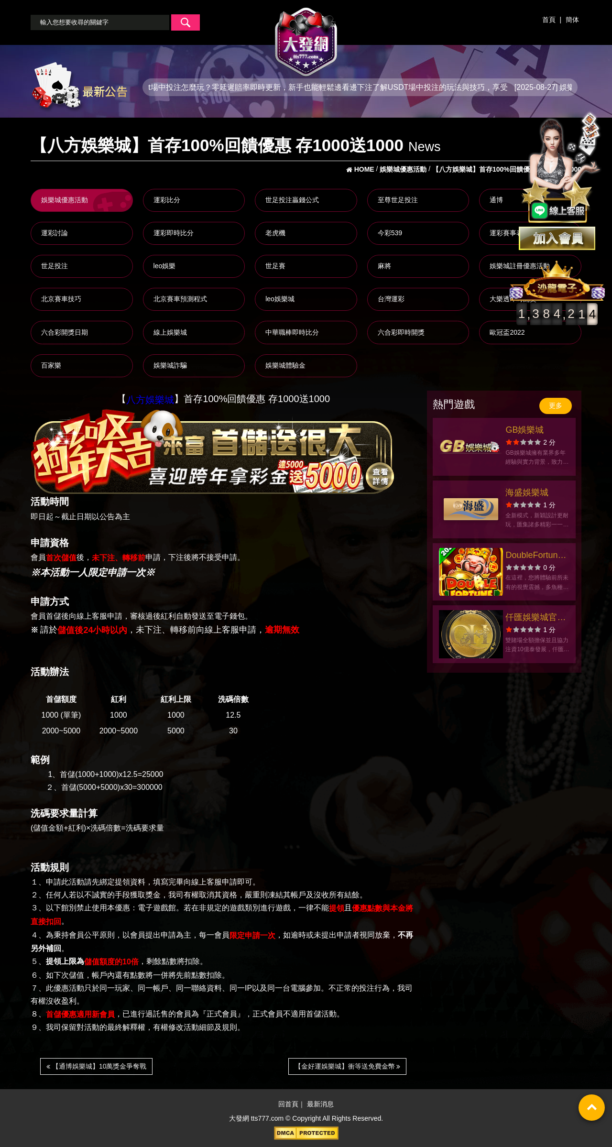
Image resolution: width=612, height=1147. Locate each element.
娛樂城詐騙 (170, 365)
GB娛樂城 (524, 430)
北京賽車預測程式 (180, 299)
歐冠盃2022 (507, 332)
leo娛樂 (164, 266)
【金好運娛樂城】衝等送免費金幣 (348, 1066)
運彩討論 (54, 233)
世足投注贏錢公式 (292, 200)
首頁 (549, 19)
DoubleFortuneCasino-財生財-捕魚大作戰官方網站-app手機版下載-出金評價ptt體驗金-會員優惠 (537, 556)
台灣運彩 (391, 299)
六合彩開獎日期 (64, 332)
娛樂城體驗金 (285, 365)
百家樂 (51, 365)
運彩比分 (166, 200)
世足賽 (275, 266)
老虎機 (275, 233)
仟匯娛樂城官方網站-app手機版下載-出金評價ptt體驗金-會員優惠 (537, 618)
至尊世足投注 (398, 200)
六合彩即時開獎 (401, 332)
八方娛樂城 (150, 399)
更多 (555, 405)
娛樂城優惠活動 (64, 200)
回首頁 (288, 1104)
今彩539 (390, 233)
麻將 (384, 266)
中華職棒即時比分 (292, 332)
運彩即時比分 (173, 233)
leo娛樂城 (280, 299)
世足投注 (54, 266)
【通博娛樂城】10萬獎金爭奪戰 (96, 1066)
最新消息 (320, 1104)
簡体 (572, 19)
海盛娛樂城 (526, 492)
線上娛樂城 (170, 332)
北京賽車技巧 (61, 299)
